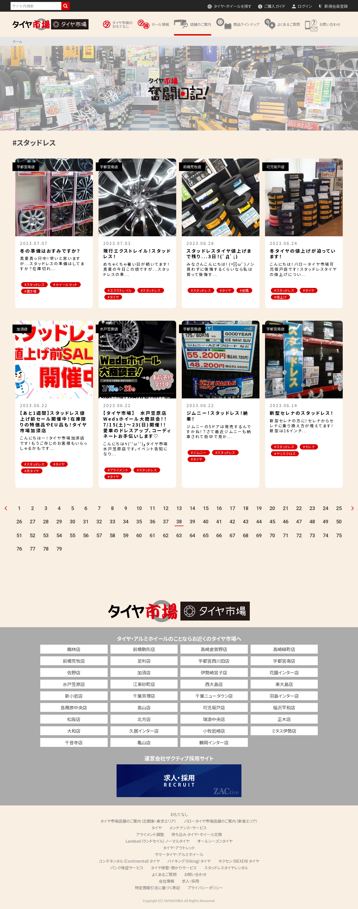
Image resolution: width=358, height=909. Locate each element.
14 (192, 509)
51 (19, 536)
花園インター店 (284, 673)
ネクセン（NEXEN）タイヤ (238, 862)
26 (19, 522)
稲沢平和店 (284, 708)
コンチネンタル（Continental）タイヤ (129, 862)
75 (339, 536)
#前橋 (197, 297)
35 (139, 522)
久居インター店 (144, 731)
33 (112, 522)
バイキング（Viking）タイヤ (189, 862)
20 (272, 509)
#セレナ (314, 447)
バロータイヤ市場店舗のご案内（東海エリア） (221, 822)
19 (259, 509)
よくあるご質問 (164, 875)
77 (32, 550)
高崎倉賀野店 (214, 650)
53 (46, 536)
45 (272, 522)
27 (32, 522)
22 (299, 509)
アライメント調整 (150, 835)
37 (165, 522)
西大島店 (214, 685)
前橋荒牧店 (74, 661)
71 (285, 536)
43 (245, 522)
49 (325, 522)
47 (299, 522)
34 (125, 522)
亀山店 (144, 743)
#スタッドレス (36, 284)
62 (165, 536)
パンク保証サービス (126, 868)
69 (259, 536)
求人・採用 (190, 882)
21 (285, 509)
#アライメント (120, 470)
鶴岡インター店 (214, 743)
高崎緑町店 (284, 650)
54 (59, 536)
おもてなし (179, 815)
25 (339, 509)
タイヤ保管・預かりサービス (174, 868)
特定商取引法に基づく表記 (157, 888)
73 (312, 536)
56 (86, 536)
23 (312, 509)
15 (205, 509)
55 (72, 536)
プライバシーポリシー (205, 888)
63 (179, 536)
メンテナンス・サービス (188, 828)
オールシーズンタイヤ (215, 842)
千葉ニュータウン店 (214, 696)
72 (299, 536)
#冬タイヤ (33, 471)
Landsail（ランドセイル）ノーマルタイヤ (157, 842)
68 (245, 536)
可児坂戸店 (214, 708)
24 (325, 509)
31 (86, 522)
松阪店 (73, 720)
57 (99, 536)
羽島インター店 (284, 696)
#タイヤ (148, 297)
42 (232, 522)
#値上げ (282, 297)
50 (339, 522)
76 (19, 550)
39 (192, 522)
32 (99, 522)
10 (139, 509)
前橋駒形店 (144, 650)
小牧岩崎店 (214, 731)
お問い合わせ (195, 875)
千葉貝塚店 (144, 696)
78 (46, 550)
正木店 (284, 720)
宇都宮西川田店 (214, 661)
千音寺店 (74, 743)
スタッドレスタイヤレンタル (226, 868)
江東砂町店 (144, 685)
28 (46, 522)
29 (59, 522)
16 (219, 509)
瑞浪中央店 (214, 720)
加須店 (144, 673)
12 (165, 509)
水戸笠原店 (74, 685)
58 (112, 536)
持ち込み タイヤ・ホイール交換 (197, 835)
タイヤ (157, 828)
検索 (65, 6)
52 (32, 536)
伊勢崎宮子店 (214, 673)
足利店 (144, 661)
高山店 (144, 708)
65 (205, 536)
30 (72, 522)
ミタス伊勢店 (284, 731)
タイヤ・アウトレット (179, 848)
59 (125, 536)
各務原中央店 (73, 708)
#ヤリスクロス (287, 454)
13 (179, 509)
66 (219, 536)
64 (192, 536)
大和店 (73, 731)
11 (152, 509)
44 (259, 522)
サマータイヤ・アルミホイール (179, 855)
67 (232, 536)
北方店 (144, 720)
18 (245, 509)
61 (152, 536)
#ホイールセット (38, 291)
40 (205, 522)
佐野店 (73, 673)
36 (152, 522)
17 (232, 509)
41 (219, 522)
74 (325, 536)
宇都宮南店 (284, 661)
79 (59, 550)
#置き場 (68, 291)
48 (312, 522)
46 (285, 522)
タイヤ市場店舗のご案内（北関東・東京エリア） (138, 822)
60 (139, 536)
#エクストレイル (121, 290)
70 (272, 536)
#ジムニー (200, 453)
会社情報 (166, 882)
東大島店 (284, 685)
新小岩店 (74, 696)
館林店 (73, 650)
